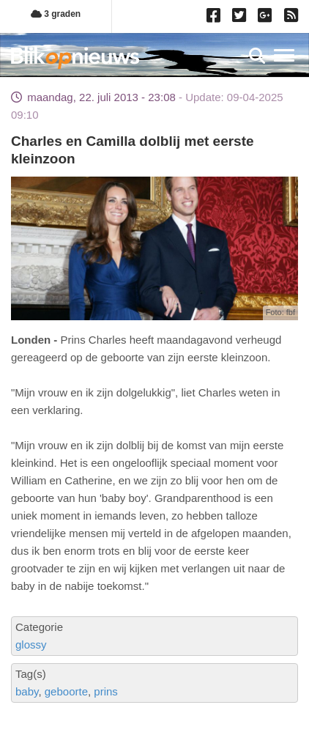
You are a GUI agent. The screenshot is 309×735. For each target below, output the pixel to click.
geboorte (66, 691)
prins (106, 691)
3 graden (56, 14)
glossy (31, 644)
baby (26, 691)
